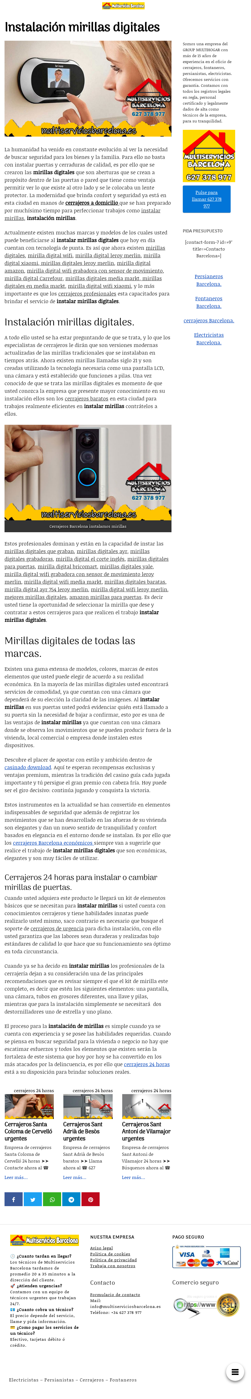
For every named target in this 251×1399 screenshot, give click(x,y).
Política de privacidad (113, 1260)
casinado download (28, 767)
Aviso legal (101, 1248)
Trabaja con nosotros (113, 1266)
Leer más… (16, 1177)
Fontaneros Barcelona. (208, 302)
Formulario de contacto (115, 1294)
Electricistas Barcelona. (209, 338)
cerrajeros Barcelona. (209, 320)
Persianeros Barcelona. (209, 280)
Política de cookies (110, 1254)
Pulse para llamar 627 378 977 (207, 199)
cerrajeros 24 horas (34, 1090)
